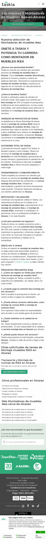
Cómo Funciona (12, 478)
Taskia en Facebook (28, 506)
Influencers (24, 491)
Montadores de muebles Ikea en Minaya (17, 412)
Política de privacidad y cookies (22, 483)
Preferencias (22, 535)
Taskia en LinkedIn (33, 506)
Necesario (8, 535)
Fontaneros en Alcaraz (10, 386)
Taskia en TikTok (38, 506)
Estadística (8, 537)
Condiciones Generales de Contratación (22, 485)
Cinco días (8, 457)
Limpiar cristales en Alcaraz (12, 391)
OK (40, 532)
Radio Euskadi (37, 457)
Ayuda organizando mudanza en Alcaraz (17, 397)
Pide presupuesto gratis (23, 24)
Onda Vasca (37, 466)
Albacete (38, 35)
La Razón (23, 466)
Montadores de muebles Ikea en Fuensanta (18, 409)
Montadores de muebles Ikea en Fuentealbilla (19, 420)
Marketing (21, 537)
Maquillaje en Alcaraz (10, 394)
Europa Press (23, 457)
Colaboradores (12, 491)
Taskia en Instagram (23, 506)
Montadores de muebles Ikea (21, 35)
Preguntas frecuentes (29, 478)
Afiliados (34, 491)
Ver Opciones (38, 536)
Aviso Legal (22, 480)
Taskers (4, 35)
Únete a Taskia (22, 262)
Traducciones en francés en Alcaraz (15, 389)
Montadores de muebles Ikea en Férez (16, 418)
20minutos (8, 466)
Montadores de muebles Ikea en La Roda (17, 415)
